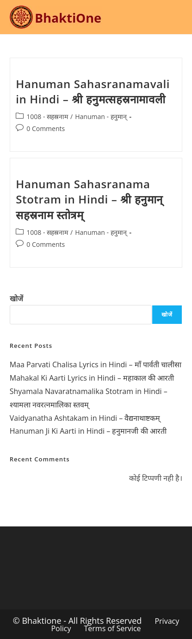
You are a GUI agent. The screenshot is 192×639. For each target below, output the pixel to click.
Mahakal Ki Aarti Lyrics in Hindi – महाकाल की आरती (92, 378)
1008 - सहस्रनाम (47, 116)
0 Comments (45, 128)
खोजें (16, 298)
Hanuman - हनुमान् (100, 116)
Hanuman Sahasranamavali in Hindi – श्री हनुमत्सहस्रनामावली (93, 91)
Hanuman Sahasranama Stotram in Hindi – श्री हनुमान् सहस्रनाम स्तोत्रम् (89, 199)
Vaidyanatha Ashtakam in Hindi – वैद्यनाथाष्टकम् (85, 418)
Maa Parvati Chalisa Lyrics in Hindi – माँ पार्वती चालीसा (95, 364)
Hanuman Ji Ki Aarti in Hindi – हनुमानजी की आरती (88, 431)
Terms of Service (112, 628)
